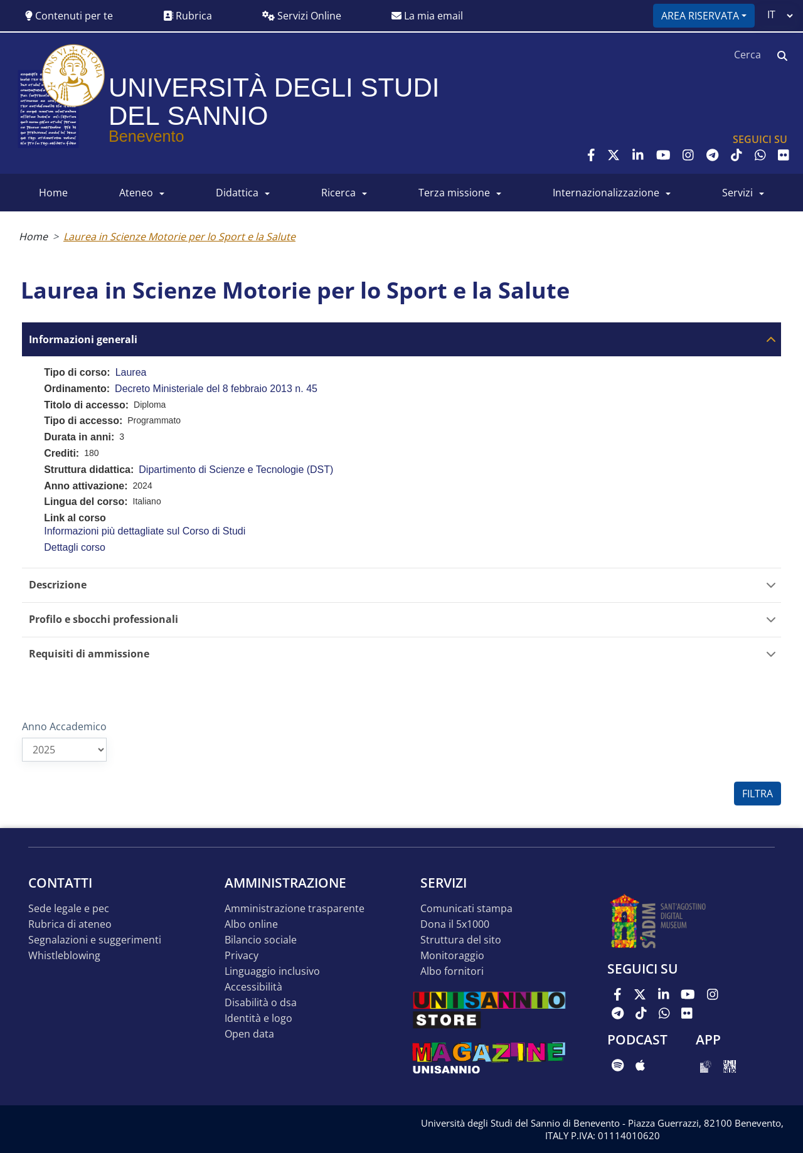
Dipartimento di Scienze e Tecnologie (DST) (236, 469)
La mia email (427, 16)
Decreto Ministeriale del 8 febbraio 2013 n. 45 (216, 388)
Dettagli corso (74, 547)
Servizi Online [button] (301, 16)
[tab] (401, 339)
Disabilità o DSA (261, 1002)
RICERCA (338, 192)
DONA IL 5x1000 (454, 924)
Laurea (131, 372)
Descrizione (58, 585)
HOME (53, 192)
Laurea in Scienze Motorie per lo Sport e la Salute (179, 236)
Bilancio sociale (261, 940)
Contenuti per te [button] (69, 16)
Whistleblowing (64, 955)
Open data (249, 1034)
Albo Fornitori (452, 971)
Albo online (251, 924)
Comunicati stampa (466, 908)
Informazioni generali (83, 340)
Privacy (241, 955)
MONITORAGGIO (452, 955)
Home (33, 236)
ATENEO (136, 192)
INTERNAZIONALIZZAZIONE (606, 192)
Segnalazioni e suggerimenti (94, 940)
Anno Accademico (64, 726)
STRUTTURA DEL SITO (460, 940)
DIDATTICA (237, 192)
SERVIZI (737, 192)
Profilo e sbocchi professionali (103, 619)
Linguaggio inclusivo (272, 971)
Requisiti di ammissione (89, 654)
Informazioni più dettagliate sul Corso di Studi (144, 531)
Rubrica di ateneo (70, 924)
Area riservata (700, 16)
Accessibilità (253, 987)
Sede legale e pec (68, 908)
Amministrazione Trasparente (294, 908)
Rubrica (187, 16)
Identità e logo (258, 1018)
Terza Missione (454, 192)
